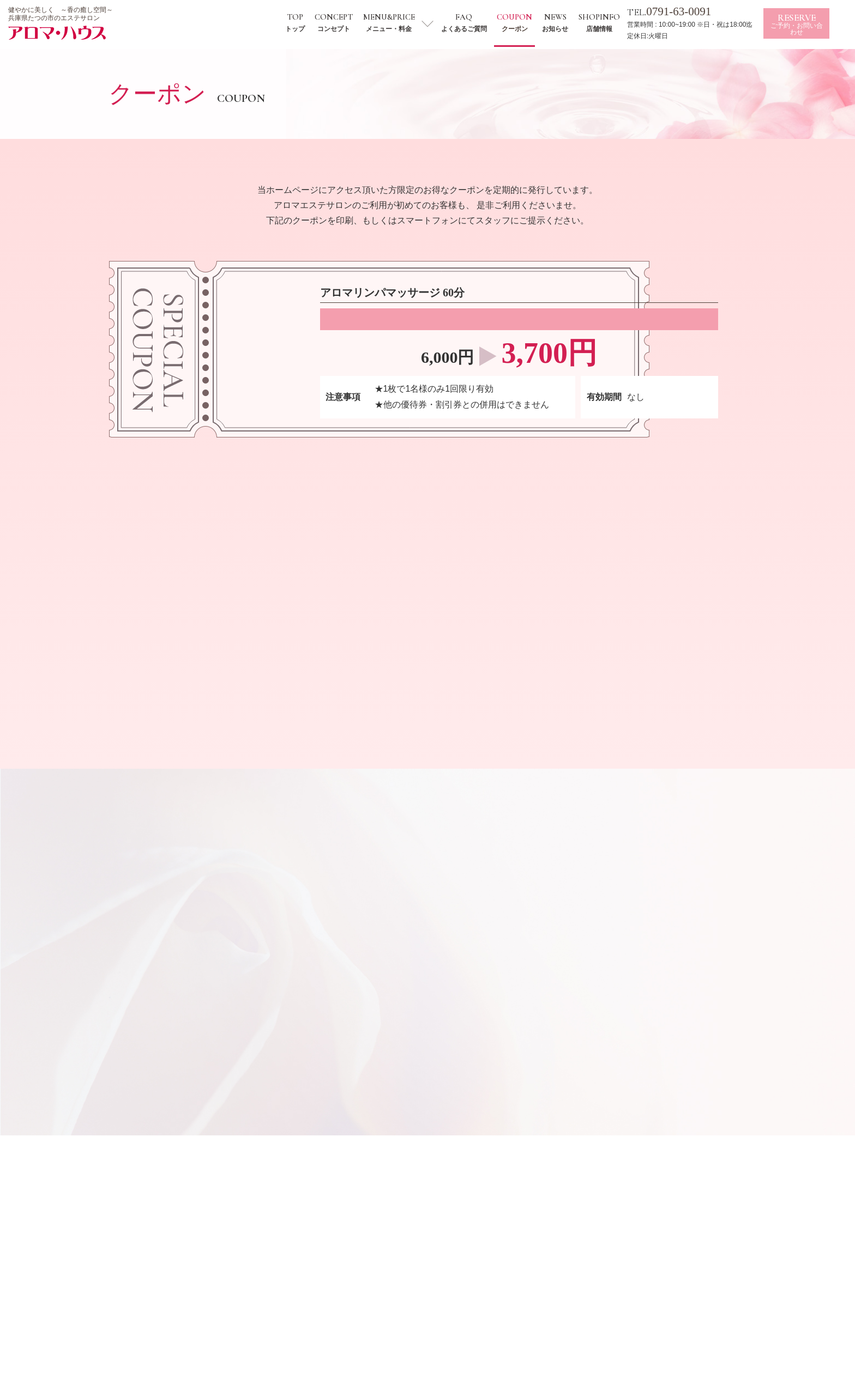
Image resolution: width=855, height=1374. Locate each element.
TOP (305, 22)
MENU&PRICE (398, 22)
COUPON (524, 22)
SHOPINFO (608, 22)
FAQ (474, 22)
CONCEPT (343, 22)
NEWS (565, 22)
